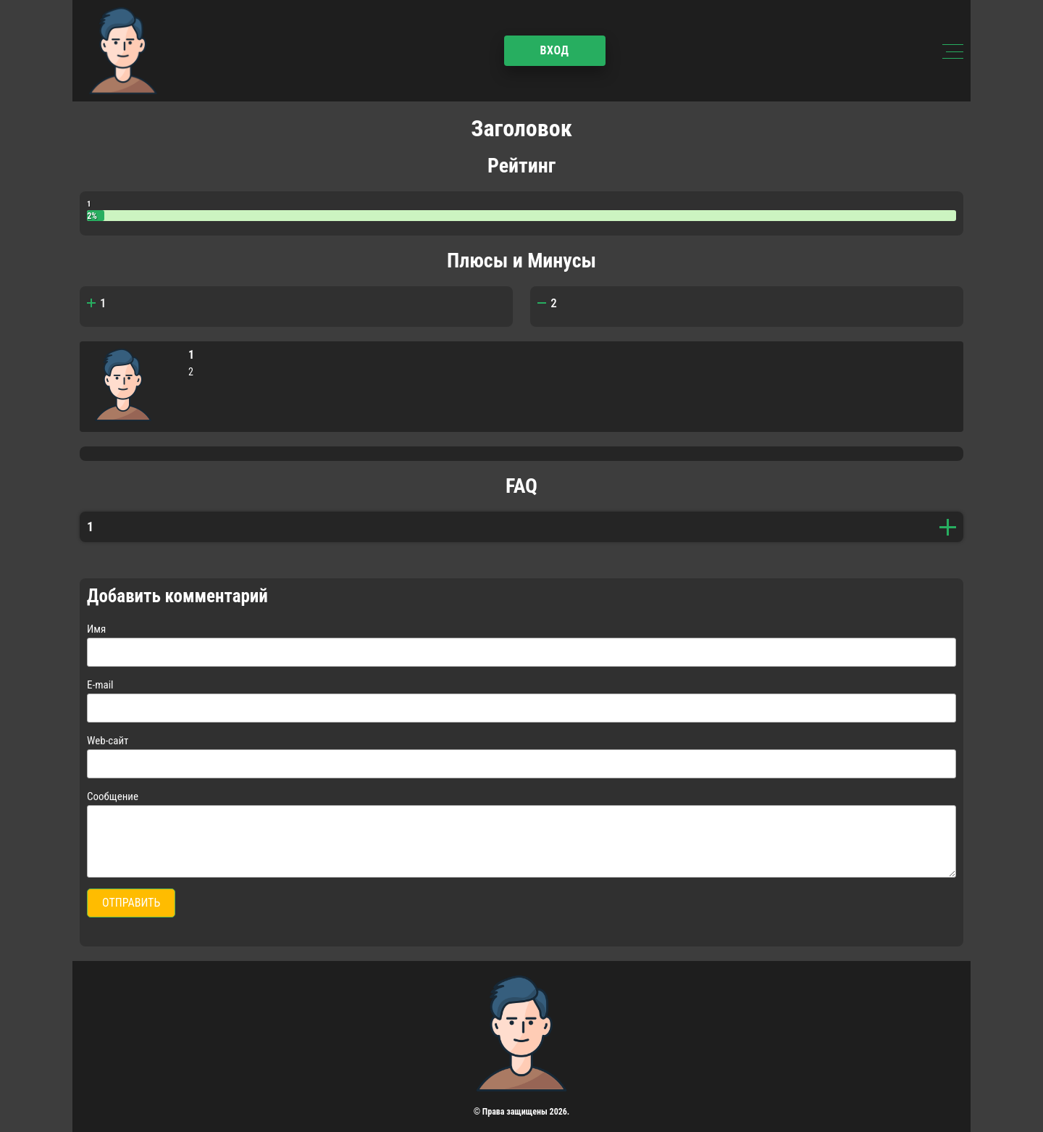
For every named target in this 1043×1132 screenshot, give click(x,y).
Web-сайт (107, 740)
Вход (554, 50)
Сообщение (112, 796)
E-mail (100, 684)
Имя (96, 629)
